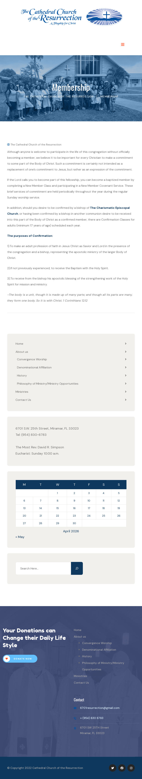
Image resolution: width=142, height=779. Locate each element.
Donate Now (18, 658)
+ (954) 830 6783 (91, 718)
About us (22, 352)
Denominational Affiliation (34, 367)
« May (20, 537)
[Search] (77, 568)
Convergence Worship (32, 359)
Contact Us (23, 400)
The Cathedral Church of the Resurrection (34, 144)
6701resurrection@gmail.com (99, 708)
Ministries (22, 392)
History (22, 375)
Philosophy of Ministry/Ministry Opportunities (47, 384)
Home (19, 344)
